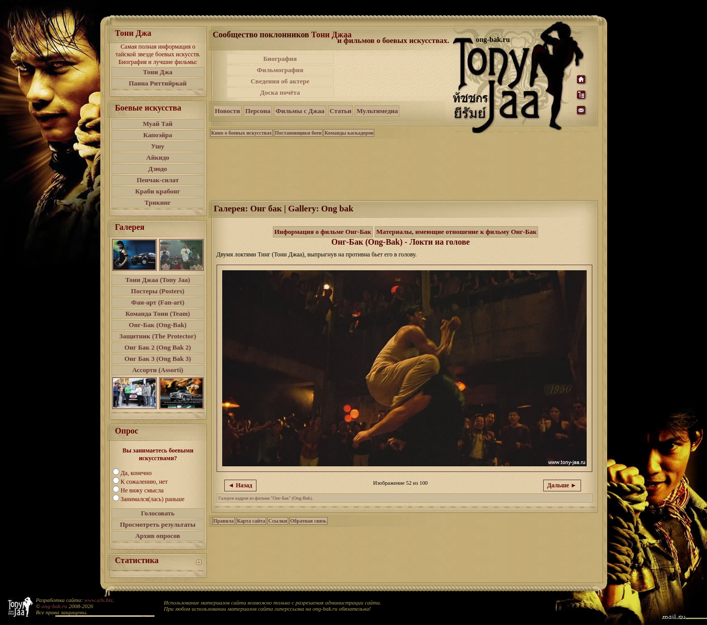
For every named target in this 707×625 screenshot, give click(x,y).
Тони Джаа (331, 34)
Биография (280, 58)
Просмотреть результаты (158, 524)
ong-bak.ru (54, 606)
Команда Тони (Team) (157, 313)
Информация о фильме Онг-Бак (322, 231)
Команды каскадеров (349, 133)
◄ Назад (240, 485)
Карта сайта (251, 521)
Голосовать (158, 513)
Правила (223, 521)
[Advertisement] (394, 76)
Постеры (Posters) (157, 291)
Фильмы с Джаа (299, 111)
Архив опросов (157, 536)
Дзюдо (157, 169)
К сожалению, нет (144, 481)
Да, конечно (136, 473)
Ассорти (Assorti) (157, 370)
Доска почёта (280, 92)
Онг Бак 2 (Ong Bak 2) (157, 347)
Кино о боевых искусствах (241, 133)
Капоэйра (158, 135)
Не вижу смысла (142, 490)
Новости (227, 111)
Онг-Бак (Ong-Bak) (158, 325)
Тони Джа (158, 72)
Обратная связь (308, 521)
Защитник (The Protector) (157, 336)
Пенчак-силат (158, 180)
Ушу (157, 146)
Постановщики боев (298, 133)
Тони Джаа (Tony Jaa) (157, 280)
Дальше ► (562, 485)
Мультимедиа (377, 111)
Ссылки (277, 521)
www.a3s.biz (98, 600)
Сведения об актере (279, 81)
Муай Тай (158, 123)
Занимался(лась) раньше (153, 499)
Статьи (341, 111)
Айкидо (157, 157)
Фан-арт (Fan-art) (157, 302)
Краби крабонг (157, 191)
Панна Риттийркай (157, 83)
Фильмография (279, 70)
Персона (257, 111)
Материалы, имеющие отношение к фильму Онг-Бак (456, 231)
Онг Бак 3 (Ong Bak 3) (157, 358)
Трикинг (157, 202)
